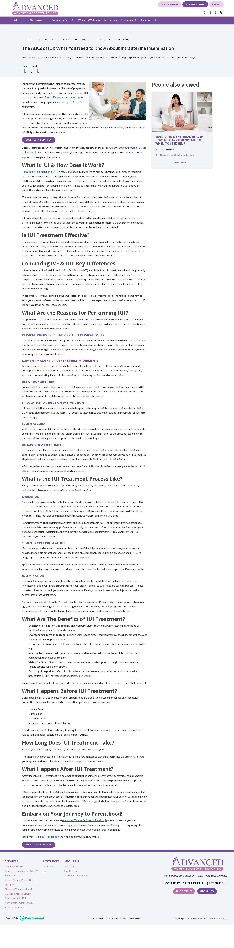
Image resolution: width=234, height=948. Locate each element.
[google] (210, 12)
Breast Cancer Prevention (19, 879)
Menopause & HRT (15, 898)
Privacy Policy (97, 918)
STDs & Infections (15, 907)
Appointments (184, 891)
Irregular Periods (188, 155)
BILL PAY (216, 4)
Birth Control (12, 875)
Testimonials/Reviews (76, 875)
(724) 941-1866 (170, 4)
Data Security (112, 918)
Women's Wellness (89, 20)
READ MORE (182, 162)
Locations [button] (149, 20)
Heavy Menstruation (169, 155)
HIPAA (123, 918)
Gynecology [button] (39, 20)
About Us (69, 866)
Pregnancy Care (14, 866)
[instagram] (216, 12)
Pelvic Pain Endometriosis (19, 902)
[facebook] (204, 12)
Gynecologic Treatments (18, 893)
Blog (45, 870)
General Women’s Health (18, 889)
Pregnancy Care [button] (63, 20)
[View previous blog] (28, 40)
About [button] (20, 20)
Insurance (48, 866)
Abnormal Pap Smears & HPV (21, 870)
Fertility (9, 884)
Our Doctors (71, 870)
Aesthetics (110, 20)
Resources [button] (129, 20)
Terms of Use (135, 918)
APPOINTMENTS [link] (195, 4)
